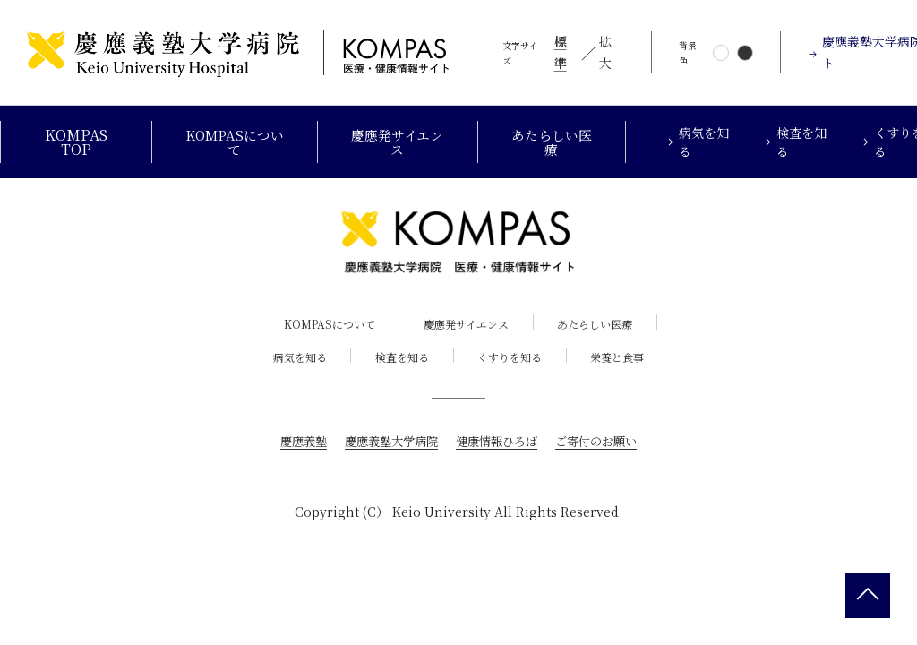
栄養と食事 (627, 358)
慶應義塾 (294, 442)
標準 (560, 52)
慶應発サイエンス (400, 142)
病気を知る (291, 358)
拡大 (605, 52)
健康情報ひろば (499, 442)
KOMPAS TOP (74, 142)
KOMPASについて (234, 142)
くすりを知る (513, 358)
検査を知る (399, 358)
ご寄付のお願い (604, 442)
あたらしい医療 (558, 142)
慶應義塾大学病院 (387, 442)
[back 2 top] (867, 595)
